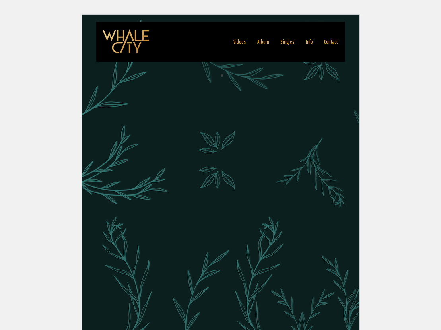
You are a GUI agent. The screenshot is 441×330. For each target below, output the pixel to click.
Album (263, 42)
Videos (239, 42)
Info (309, 42)
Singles (287, 42)
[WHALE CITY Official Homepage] (126, 41)
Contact (331, 42)
